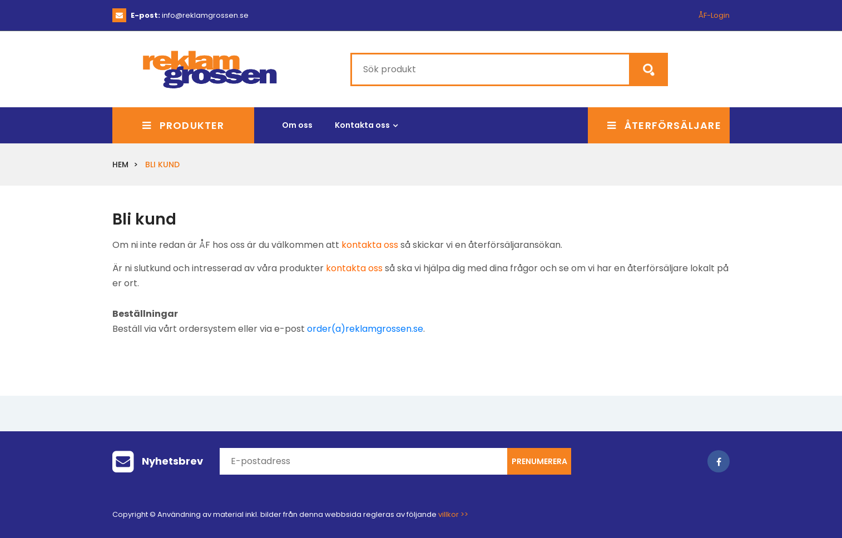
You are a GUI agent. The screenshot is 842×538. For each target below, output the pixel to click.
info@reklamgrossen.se (190, 15)
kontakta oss (369, 244)
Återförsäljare (664, 125)
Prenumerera (539, 461)
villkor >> (453, 514)
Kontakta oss (362, 125)
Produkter (183, 125)
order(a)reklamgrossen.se (365, 328)
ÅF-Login (714, 15)
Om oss (297, 125)
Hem (120, 164)
